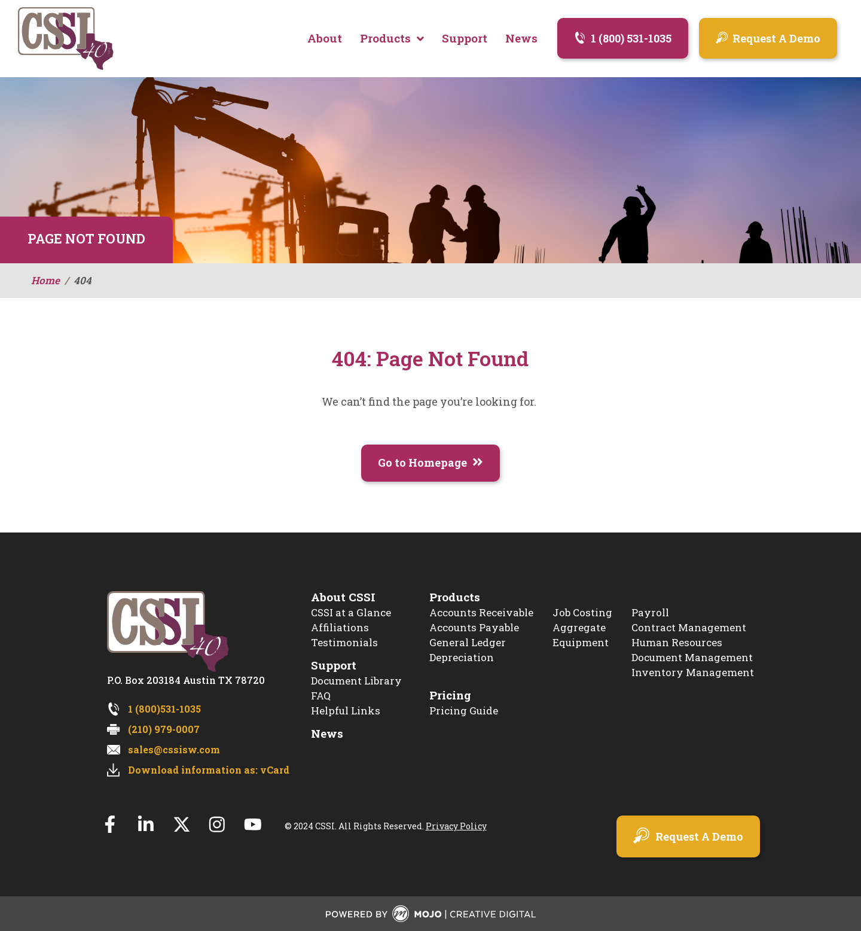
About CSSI (343, 597)
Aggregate (579, 628)
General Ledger (467, 643)
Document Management (692, 658)
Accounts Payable (474, 628)
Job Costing (582, 613)
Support (333, 665)
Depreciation (461, 658)
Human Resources (676, 643)
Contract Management (688, 628)
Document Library (356, 681)
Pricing (450, 695)
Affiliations (340, 628)
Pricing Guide (463, 711)
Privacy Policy (456, 826)
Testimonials (344, 643)
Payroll (650, 613)
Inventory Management (692, 673)
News (327, 733)
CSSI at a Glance (351, 613)
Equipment (580, 643)
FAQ (321, 696)
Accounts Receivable (481, 613)
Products (454, 597)
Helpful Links (345, 711)
